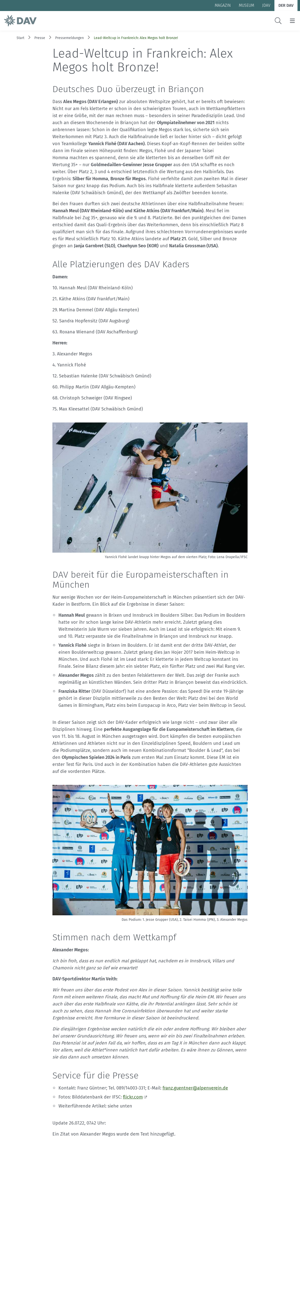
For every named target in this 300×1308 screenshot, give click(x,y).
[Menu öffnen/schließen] (292, 21)
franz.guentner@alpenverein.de (195, 1088)
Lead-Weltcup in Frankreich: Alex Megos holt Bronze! (136, 38)
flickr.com (133, 1097)
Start (20, 38)
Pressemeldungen (69, 38)
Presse (39, 38)
